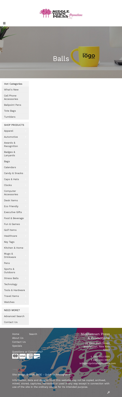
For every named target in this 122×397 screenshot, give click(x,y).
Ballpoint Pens (12, 104)
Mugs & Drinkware (10, 255)
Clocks (8, 185)
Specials (17, 345)
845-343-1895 (101, 356)
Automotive (11, 136)
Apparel (8, 130)
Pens (7, 263)
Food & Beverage (14, 218)
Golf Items (10, 230)
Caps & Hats (11, 179)
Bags (7, 161)
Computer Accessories (11, 193)
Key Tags (9, 241)
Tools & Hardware (14, 290)
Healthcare (10, 235)
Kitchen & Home (13, 247)
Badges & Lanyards (9, 154)
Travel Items (11, 296)
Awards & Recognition (11, 144)
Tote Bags (10, 110)
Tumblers (9, 116)
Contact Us (11, 322)
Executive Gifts (13, 212)
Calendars (10, 167)
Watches (9, 302)
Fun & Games (12, 224)
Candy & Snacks (13, 173)
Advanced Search (14, 316)
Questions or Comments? (27, 351)
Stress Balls (11, 278)
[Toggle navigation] (4, 23)
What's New (11, 89)
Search (90, 3)
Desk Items (11, 200)
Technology (10, 284)
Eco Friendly (11, 206)
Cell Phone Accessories (11, 97)
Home (15, 334)
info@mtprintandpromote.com (98, 363)
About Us (17, 338)
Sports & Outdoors (9, 271)
